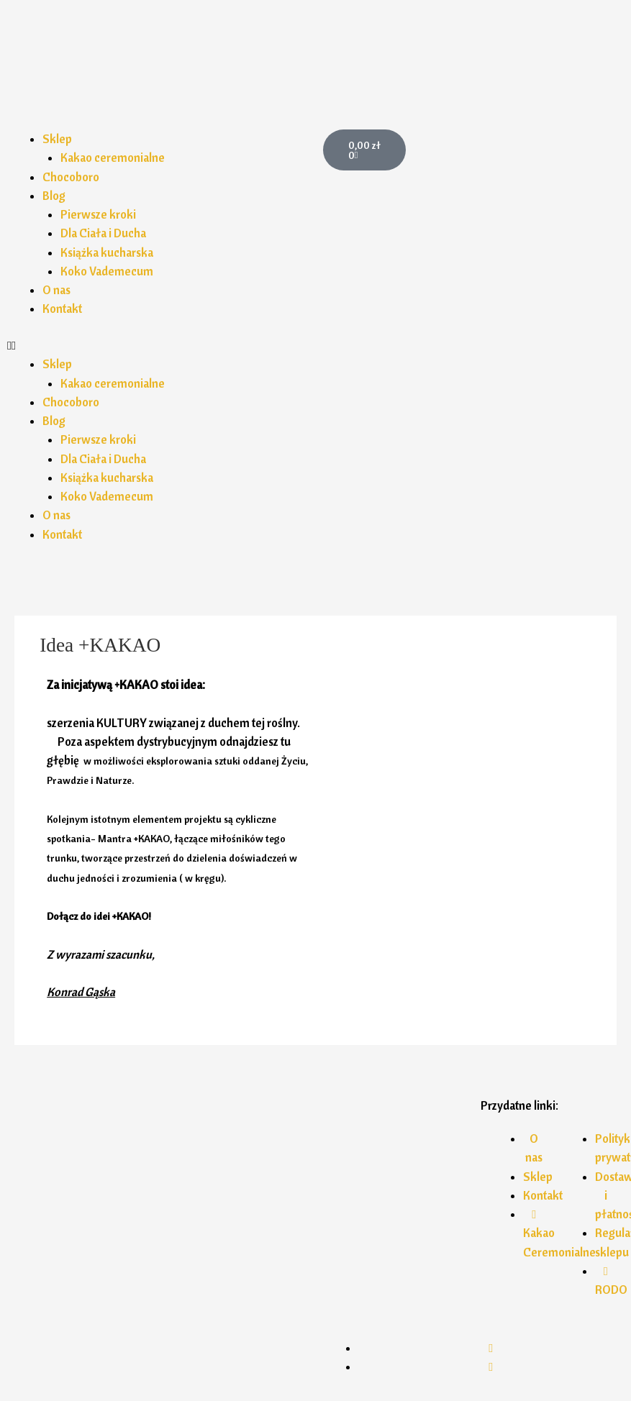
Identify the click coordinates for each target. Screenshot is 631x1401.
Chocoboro (70, 177)
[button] (158, 345)
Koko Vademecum (106, 271)
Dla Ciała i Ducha (103, 233)
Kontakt (62, 308)
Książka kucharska (106, 252)
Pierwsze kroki (98, 214)
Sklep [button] (57, 139)
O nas (56, 290)
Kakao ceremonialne (112, 157)
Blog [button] (53, 195)
